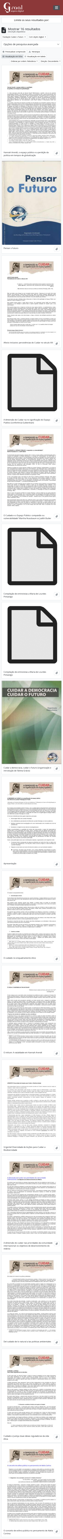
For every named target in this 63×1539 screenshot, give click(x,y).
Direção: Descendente (50, 61)
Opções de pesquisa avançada (21, 44)
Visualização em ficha (12, 56)
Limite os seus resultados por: (31, 20)
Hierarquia (34, 52)
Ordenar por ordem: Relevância (23, 61)
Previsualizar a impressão (14, 52)
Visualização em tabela (34, 56)
